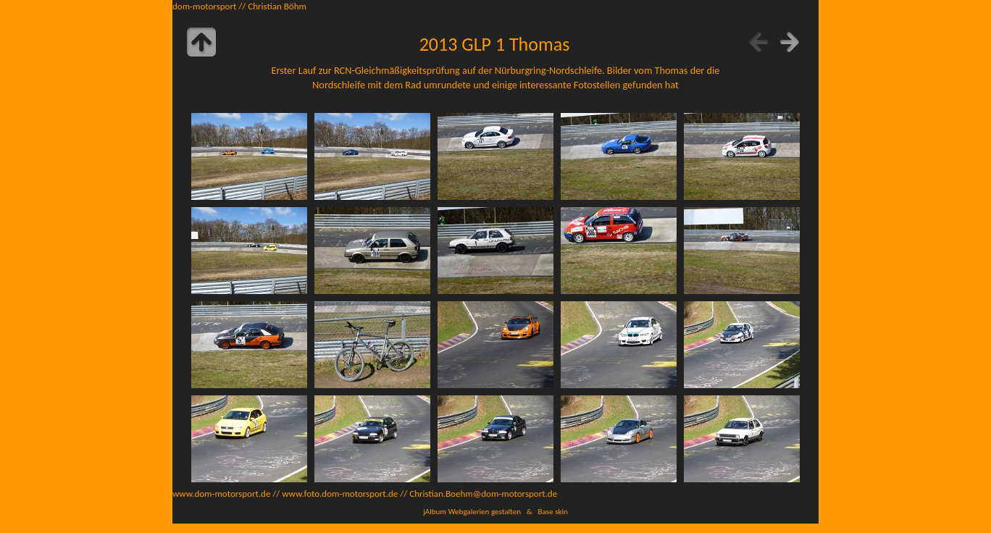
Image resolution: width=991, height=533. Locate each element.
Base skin (553, 511)
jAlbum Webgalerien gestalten (472, 511)
